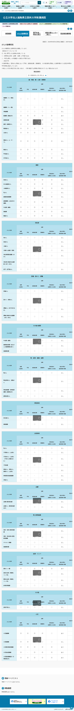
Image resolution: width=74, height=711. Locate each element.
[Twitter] (68, 29)
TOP (3, 10)
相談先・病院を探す (15, 2)
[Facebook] (71, 29)
